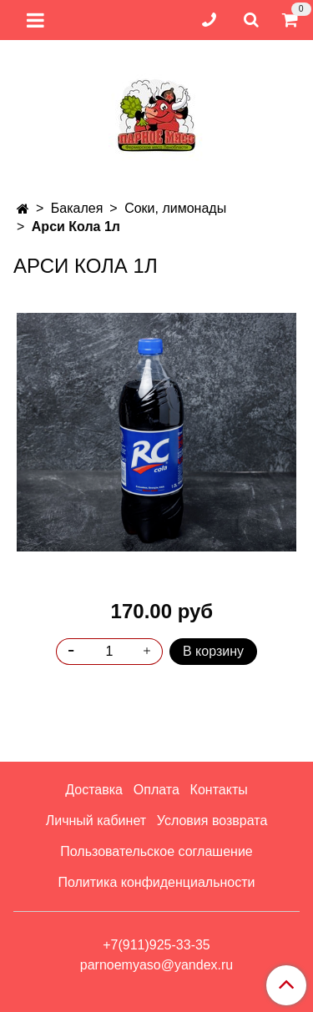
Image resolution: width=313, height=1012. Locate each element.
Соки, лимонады (175, 208)
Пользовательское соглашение (156, 851)
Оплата (156, 790)
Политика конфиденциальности (156, 882)
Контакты (219, 790)
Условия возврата (212, 820)
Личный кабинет (96, 820)
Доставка (94, 790)
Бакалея (77, 208)
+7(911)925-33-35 (156, 945)
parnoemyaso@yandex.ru (156, 965)
